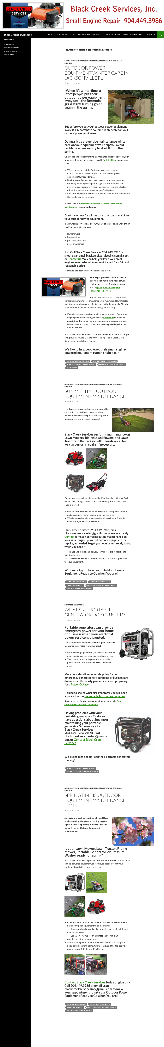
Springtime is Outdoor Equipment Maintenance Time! (95, 800)
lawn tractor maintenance (105, 361)
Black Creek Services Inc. (18, 34)
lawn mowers (71, 61)
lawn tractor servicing (100, 582)
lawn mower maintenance (78, 361)
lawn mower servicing (76, 582)
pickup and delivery (75, 585)
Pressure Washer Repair (133, 34)
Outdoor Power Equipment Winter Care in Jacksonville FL (96, 73)
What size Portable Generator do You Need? (94, 612)
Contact (69, 536)
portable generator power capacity (82, 772)
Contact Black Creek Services (83, 741)
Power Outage (80, 684)
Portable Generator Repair (89, 34)
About (50, 34)
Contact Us (150, 34)
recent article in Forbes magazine (105, 696)
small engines (9, 54)
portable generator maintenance (81, 364)
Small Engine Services (66, 34)
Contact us (74, 259)
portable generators (88, 61)
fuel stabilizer (109, 160)
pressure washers (107, 61)
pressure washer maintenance (112, 364)
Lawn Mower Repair (112, 34)
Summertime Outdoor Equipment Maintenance (95, 393)
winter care (72, 368)
